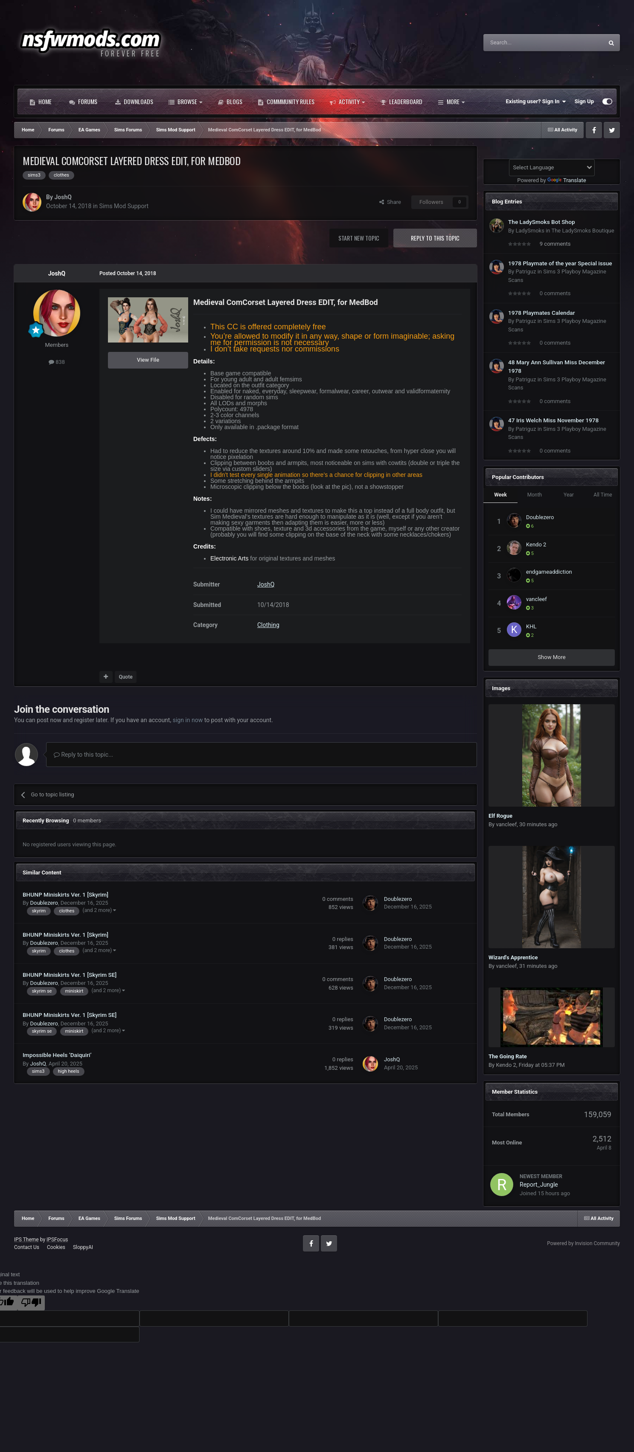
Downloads (134, 101)
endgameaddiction (549, 572)
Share (390, 202)
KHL (531, 626)
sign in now (188, 720)
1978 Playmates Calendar (541, 312)
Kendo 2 (536, 544)
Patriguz (525, 271)
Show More (551, 657)
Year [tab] (569, 495)
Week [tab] (500, 495)
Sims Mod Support (123, 206)
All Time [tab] (602, 495)
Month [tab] (534, 495)
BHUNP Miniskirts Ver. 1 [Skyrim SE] (69, 974)
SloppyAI (83, 1247)
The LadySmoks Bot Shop (541, 221)
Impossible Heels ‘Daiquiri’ (57, 1054)
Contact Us (26, 1247)
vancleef (536, 599)
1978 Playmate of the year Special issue (560, 263)
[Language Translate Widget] (552, 167)
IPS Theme (26, 1240)
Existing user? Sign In (536, 101)
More (451, 101)
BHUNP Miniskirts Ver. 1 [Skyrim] (65, 894)
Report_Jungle (539, 1184)
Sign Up (584, 101)
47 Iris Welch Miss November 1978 (553, 420)
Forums (83, 101)
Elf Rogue (500, 816)
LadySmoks (529, 230)
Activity (347, 101)
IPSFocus (57, 1240)
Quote (125, 677)
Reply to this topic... (83, 754)
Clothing (268, 624)
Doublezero (44, 903)
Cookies (56, 1247)
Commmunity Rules (286, 101)
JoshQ (62, 197)
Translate (566, 180)
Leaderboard (401, 101)
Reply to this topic (435, 237)
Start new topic (358, 237)
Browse (185, 101)
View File (148, 360)
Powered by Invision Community (583, 1243)
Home (40, 101)
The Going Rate (508, 1056)
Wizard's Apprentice (513, 957)
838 (57, 362)
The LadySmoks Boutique (582, 230)
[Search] (523, 42)
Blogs (230, 101)
